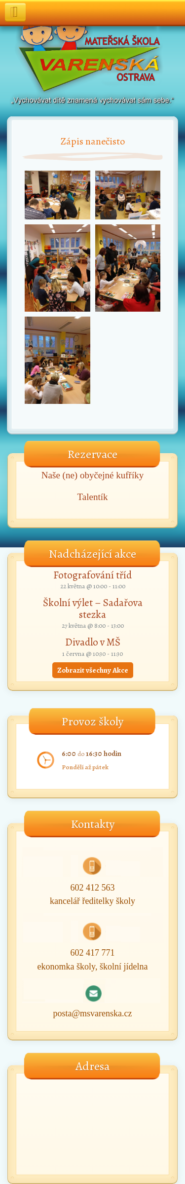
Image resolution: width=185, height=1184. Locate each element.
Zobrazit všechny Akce (92, 670)
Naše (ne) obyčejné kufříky (92, 475)
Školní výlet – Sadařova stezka (93, 608)
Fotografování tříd (92, 575)
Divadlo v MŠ (92, 642)
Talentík (92, 497)
